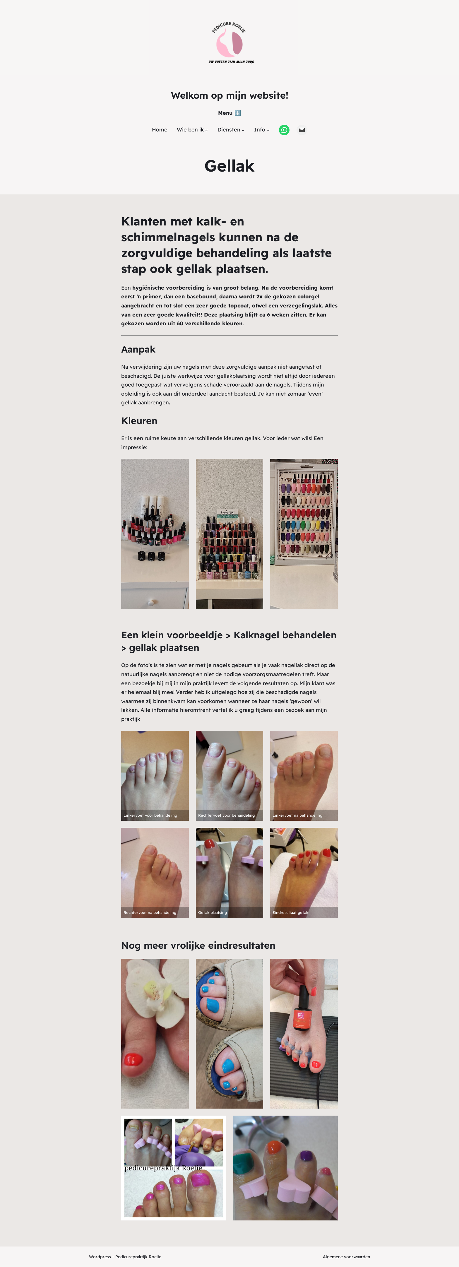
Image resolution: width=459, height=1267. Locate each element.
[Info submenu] (268, 129)
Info (259, 129)
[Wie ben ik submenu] (206, 129)
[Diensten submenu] (243, 129)
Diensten (228, 129)
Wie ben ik (190, 129)
